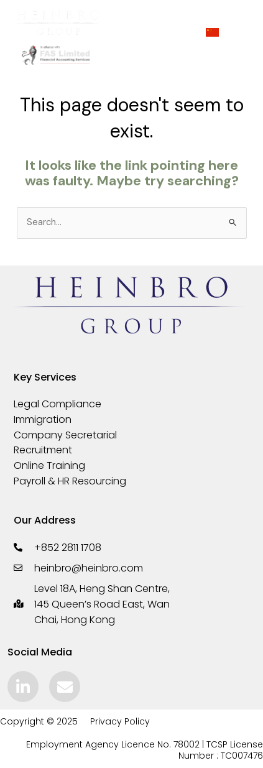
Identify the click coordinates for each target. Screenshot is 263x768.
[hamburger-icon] (151, 33)
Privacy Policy (120, 721)
